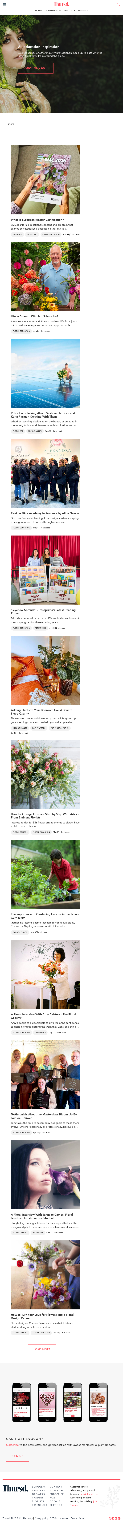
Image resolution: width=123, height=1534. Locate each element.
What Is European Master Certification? (37, 219)
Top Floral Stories (60, 728)
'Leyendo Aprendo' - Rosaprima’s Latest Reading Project (43, 612)
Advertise (57, 1490)
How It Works (38, 728)
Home (38, 11)
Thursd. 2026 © (10, 1518)
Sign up (17, 1456)
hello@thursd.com (89, 1494)
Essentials (39, 1505)
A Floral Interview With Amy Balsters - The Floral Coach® (43, 1016)
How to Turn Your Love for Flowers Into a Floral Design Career (42, 1316)
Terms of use (77, 1518)
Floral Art (32, 234)
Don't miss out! (36, 68)
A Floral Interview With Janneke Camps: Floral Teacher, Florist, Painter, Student (42, 1216)
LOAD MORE (42, 1349)
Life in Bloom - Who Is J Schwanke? (34, 316)
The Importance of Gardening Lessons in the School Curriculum (45, 916)
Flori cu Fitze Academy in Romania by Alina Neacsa (45, 513)
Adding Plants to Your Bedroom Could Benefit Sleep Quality (41, 712)
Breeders (38, 1490)
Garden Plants (20, 932)
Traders (38, 1498)
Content (56, 1487)
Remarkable (40, 628)
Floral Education (51, 234)
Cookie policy (26, 1518)
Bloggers (39, 1487)
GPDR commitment (59, 1518)
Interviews (40, 1032)
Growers (38, 1494)
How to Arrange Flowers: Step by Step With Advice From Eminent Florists (45, 816)
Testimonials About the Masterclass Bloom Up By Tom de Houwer (44, 1116)
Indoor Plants (20, 728)
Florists (38, 1501)
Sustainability (35, 431)
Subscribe (12, 1445)
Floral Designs (20, 832)
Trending (82, 11)
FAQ (52, 1498)
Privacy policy (41, 1518)
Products (69, 11)
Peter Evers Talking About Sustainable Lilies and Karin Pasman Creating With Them (43, 415)
